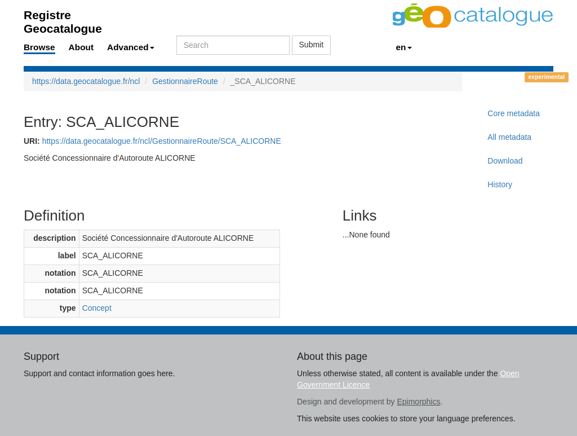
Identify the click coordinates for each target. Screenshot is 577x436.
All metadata (509, 137)
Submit (311, 44)
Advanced (130, 47)
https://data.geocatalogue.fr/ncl (86, 81)
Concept (97, 307)
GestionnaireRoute (185, 81)
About (81, 47)
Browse (39, 47)
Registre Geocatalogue (63, 18)
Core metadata (513, 113)
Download (504, 160)
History (499, 184)
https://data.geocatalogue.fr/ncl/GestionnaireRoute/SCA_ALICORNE (161, 141)
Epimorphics (418, 401)
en (404, 47)
